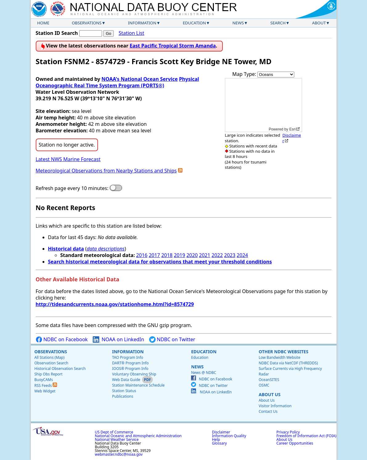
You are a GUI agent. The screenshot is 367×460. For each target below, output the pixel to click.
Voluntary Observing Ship (134, 374)
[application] (263, 105)
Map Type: (245, 74)
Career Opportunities (294, 443)
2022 (217, 255)
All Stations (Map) (50, 357)
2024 (242, 255)
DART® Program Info (130, 363)
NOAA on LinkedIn (118, 339)
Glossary (219, 443)
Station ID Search (57, 33)
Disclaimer (291, 137)
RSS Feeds (46, 385)
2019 (179, 255)
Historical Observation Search (60, 368)
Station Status (124, 390)
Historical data (66, 248)
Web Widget (45, 391)
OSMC (264, 385)
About (319, 23)
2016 (142, 255)
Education (194, 23)
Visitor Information (275, 405)
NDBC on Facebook (62, 339)
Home (43, 23)
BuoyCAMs (44, 379)
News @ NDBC (203, 372)
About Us (269, 394)
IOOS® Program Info (130, 368)
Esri (292, 129)
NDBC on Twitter (172, 339)
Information (142, 23)
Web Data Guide (126, 379)
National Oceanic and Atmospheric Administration (138, 435)
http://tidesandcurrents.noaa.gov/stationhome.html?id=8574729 (115, 304)
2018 (167, 255)
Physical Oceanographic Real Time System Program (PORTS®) (117, 82)
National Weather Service (117, 439)
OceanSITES (269, 379)
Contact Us (268, 411)
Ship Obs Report (49, 374)
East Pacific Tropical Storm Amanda (173, 45)
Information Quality (229, 435)
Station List (131, 33)
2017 (154, 255)
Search (278, 23)
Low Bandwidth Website (279, 357)
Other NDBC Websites (283, 351)
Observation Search (51, 363)
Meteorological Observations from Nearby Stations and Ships (106, 170)
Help (216, 439)
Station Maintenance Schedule (138, 385)
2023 (229, 255)
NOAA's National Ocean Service (139, 79)
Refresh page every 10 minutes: (72, 188)
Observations (86, 23)
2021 (204, 255)
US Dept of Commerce (114, 432)
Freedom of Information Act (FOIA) (306, 435)
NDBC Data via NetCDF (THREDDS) (288, 363)
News (238, 23)
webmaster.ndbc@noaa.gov (119, 454)
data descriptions (105, 248)
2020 (192, 255)
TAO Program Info (127, 357)
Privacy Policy (288, 432)
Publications (122, 396)
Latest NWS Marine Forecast (68, 159)
